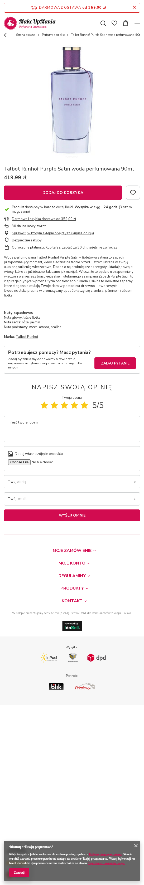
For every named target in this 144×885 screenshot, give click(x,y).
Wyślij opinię (72, 515)
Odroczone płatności (28, 247)
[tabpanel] (72, 101)
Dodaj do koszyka (62, 192)
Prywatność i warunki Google (106, 863)
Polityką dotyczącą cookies (105, 854)
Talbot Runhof (27, 336)
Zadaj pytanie (115, 363)
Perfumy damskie (53, 35)
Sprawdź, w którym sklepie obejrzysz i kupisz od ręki (53, 233)
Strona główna (26, 35)
